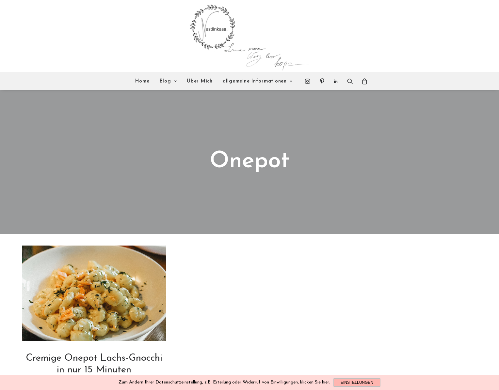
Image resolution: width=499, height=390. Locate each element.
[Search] (350, 81)
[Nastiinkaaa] (249, 36)
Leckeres (94, 354)
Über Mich (200, 81)
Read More (94, 367)
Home (142, 81)
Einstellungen (357, 382)
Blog (168, 81)
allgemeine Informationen (258, 81)
